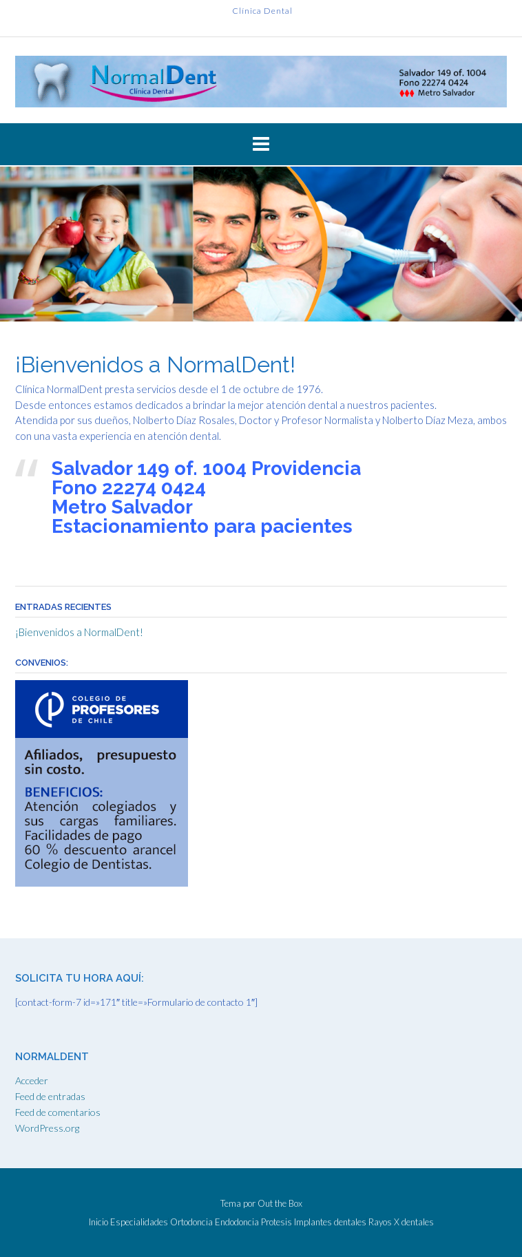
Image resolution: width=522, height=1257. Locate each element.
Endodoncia (237, 1222)
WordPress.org (47, 1128)
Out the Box (280, 1203)
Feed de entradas (50, 1096)
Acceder (31, 1080)
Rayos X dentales (401, 1222)
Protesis (276, 1222)
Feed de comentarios (58, 1112)
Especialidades (139, 1222)
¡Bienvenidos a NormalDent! (79, 632)
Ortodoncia (191, 1222)
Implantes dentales (330, 1222)
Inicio (98, 1222)
